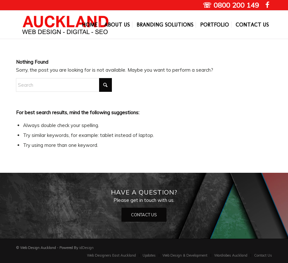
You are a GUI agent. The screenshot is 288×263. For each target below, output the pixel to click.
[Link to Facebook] (267, 5)
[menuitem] (90, 25)
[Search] (64, 85)
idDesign (86, 247)
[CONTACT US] (144, 215)
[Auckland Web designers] (65, 25)
